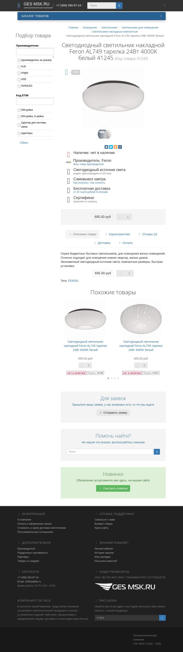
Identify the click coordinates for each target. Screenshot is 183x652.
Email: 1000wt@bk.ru (29, 581)
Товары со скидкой (28, 561)
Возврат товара (104, 523)
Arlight (24, 72)
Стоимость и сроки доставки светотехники (41, 527)
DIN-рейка (27, 109)
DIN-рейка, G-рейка (32, 116)
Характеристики (117, 234)
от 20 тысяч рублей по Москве (90, 192)
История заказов (104, 552)
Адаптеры (27, 133)
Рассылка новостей (106, 561)
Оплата (125, 242)
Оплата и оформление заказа (34, 523)
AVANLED (26, 85)
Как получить (80, 182)
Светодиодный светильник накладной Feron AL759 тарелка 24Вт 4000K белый (140, 346)
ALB (23, 66)
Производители (26, 548)
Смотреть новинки (113, 488)
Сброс (22, 142)
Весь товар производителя (88, 164)
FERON (73, 280)
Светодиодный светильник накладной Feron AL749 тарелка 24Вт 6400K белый (85, 346)
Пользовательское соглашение (35, 532)
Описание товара (82, 234)
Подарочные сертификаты (32, 552)
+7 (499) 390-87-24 (28, 577)
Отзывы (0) (147, 234)
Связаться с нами (105, 519)
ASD (23, 79)
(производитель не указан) (36, 60)
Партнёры (23, 556)
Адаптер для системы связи (33, 124)
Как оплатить (97, 182)
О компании (24, 519)
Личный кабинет (104, 548)
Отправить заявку (113, 412)
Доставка (101, 242)
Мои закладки (103, 556)
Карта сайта (101, 527)
